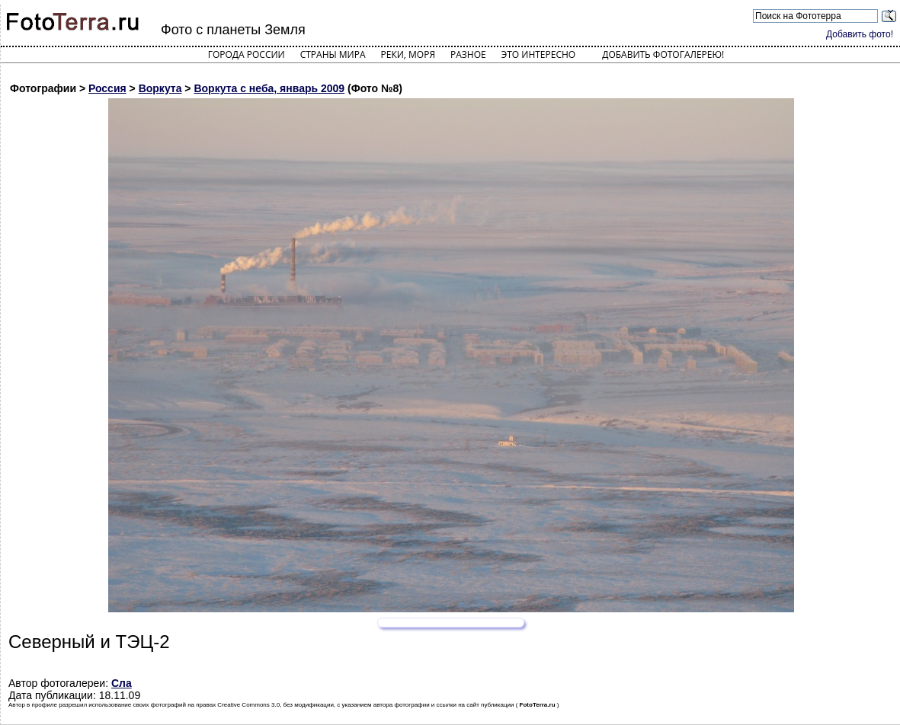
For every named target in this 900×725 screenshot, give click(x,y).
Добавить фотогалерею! (663, 54)
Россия (107, 88)
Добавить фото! (859, 34)
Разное (468, 54)
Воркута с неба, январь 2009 (269, 88)
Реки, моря (408, 54)
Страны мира (333, 54)
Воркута (160, 88)
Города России (246, 54)
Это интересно (538, 54)
